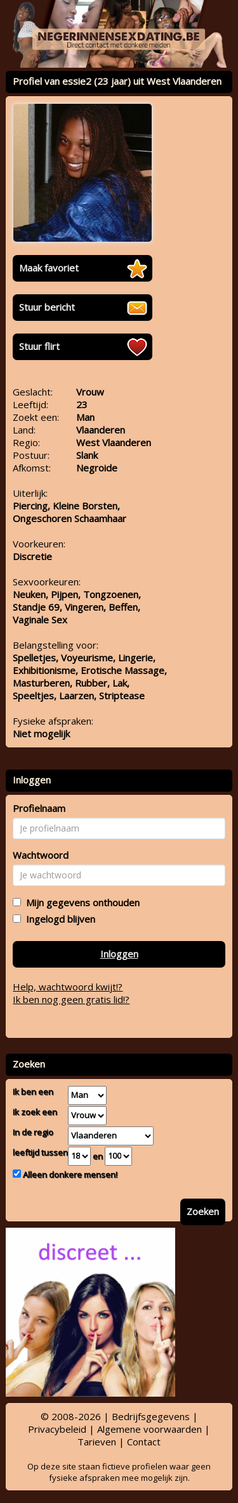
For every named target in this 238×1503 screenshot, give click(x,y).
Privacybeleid (57, 1429)
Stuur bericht (47, 307)
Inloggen (119, 953)
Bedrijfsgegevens (151, 1416)
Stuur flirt (39, 346)
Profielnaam (39, 808)
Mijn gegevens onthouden (80, 902)
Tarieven (96, 1441)
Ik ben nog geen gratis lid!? (71, 999)
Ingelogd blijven (58, 919)
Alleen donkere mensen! (69, 1174)
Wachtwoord (41, 855)
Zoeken (203, 1211)
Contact (144, 1441)
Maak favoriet (49, 267)
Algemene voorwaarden (149, 1429)
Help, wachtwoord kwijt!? (67, 986)
